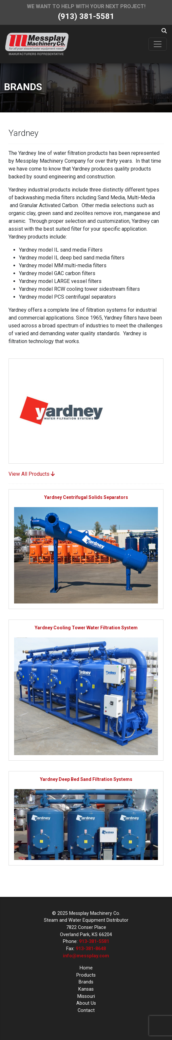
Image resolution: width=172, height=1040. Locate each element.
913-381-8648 (91, 948)
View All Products (32, 474)
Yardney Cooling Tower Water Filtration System (86, 627)
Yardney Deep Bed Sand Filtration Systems (86, 779)
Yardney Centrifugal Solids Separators (86, 497)
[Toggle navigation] (157, 44)
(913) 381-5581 (86, 16)
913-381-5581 (94, 941)
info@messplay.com (86, 956)
